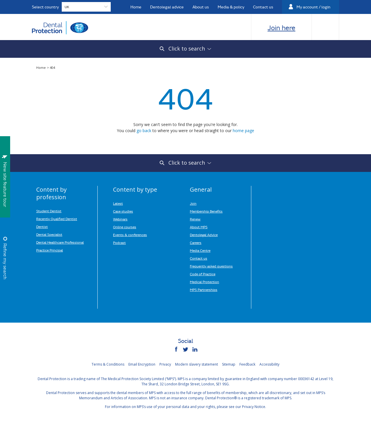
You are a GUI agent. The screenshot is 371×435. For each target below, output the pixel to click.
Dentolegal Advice (204, 234)
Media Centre (200, 250)
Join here (281, 27)
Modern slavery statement (196, 364)
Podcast (119, 242)
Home (41, 67)
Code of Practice (202, 274)
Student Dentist (48, 210)
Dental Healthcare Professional (60, 242)
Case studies (123, 211)
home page (243, 130)
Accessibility (269, 364)
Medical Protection (204, 281)
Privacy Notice (253, 406)
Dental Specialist (49, 234)
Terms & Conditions (108, 364)
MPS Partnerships (203, 289)
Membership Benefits (206, 211)
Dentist (42, 226)
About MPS (199, 226)
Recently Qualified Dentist (56, 218)
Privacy (165, 364)
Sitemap (228, 364)
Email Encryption (141, 364)
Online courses (124, 226)
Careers (195, 242)
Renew (195, 219)
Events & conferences (130, 234)
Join (193, 203)
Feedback (247, 364)
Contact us (198, 258)
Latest (118, 203)
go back (144, 130)
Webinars (120, 219)
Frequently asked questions (211, 266)
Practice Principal (49, 250)
